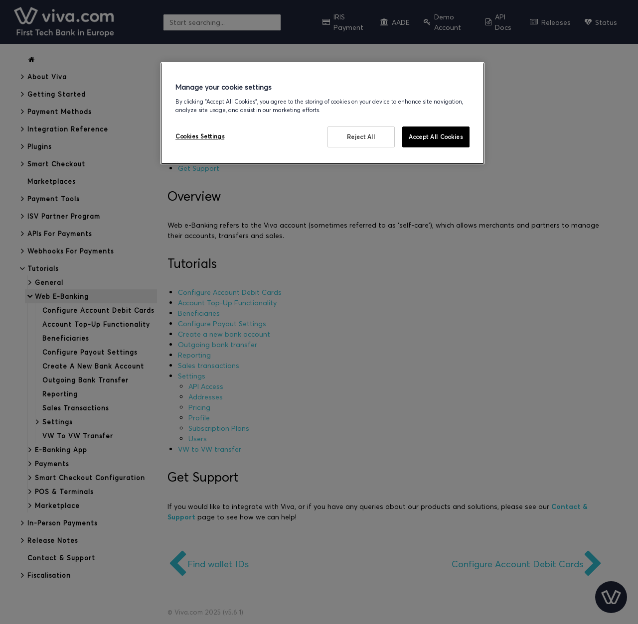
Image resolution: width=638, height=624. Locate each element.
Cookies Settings (199, 136)
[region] (322, 113)
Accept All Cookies (436, 136)
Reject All (361, 136)
